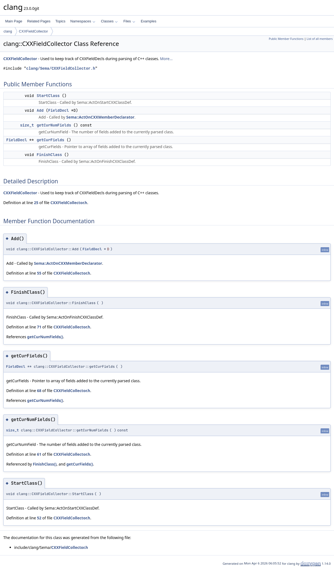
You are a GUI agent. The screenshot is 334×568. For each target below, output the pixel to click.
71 (39, 326)
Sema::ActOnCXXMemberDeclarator (100, 117)
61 (39, 454)
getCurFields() (79, 464)
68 (39, 390)
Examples (148, 21)
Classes (109, 21)
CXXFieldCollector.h (68, 202)
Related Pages (38, 21)
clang (8, 31)
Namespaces (82, 21)
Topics (60, 21)
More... (166, 58)
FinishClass (49, 154)
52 (39, 517)
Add (40, 110)
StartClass (48, 95)
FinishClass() (44, 464)
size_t (27, 125)
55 (39, 273)
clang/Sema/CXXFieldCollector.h (60, 68)
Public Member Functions (286, 39)
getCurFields (50, 139)
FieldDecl (58, 110)
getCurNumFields (54, 125)
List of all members (320, 39)
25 (36, 202)
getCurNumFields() (45, 336)
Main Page (13, 21)
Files (129, 21)
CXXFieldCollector (33, 31)
